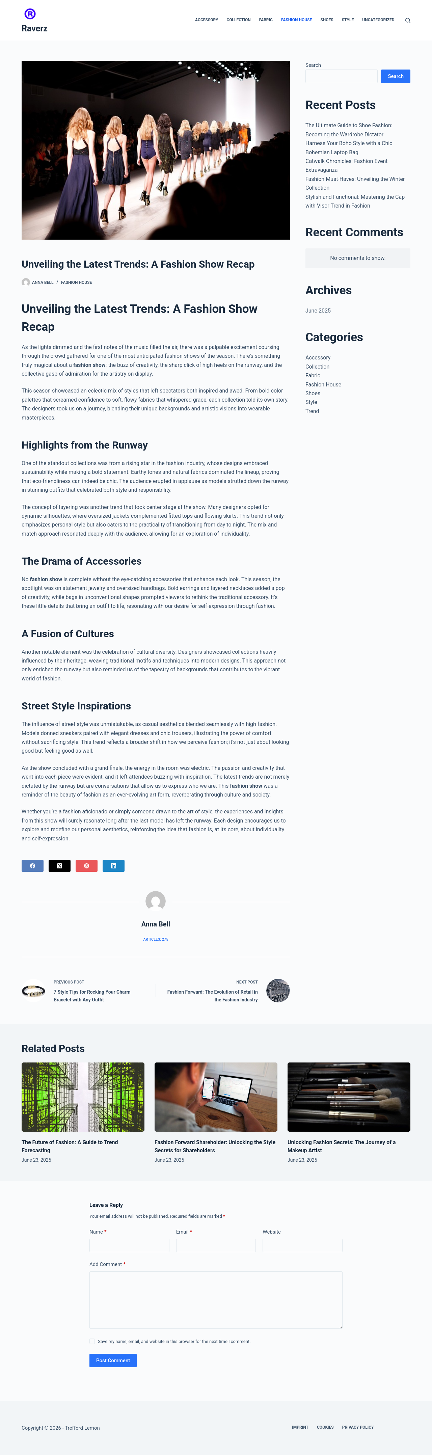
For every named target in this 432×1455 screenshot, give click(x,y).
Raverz (35, 28)
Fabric (266, 20)
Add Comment (107, 1264)
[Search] (407, 20)
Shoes (326, 20)
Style (348, 20)
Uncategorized (378, 20)
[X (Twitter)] (60, 866)
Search (313, 65)
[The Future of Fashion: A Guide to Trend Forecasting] (83, 1097)
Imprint (300, 1427)
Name (98, 1232)
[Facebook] (33, 866)
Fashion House (296, 20)
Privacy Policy (358, 1427)
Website (272, 1232)
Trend (312, 411)
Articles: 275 (155, 939)
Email (184, 1232)
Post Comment (113, 1360)
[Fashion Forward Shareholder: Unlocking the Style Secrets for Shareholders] (216, 1097)
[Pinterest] (87, 866)
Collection (238, 20)
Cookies (325, 1427)
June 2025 (318, 310)
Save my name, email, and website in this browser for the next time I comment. (174, 1341)
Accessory (206, 20)
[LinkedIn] (114, 866)
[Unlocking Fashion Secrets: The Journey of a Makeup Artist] (349, 1097)
